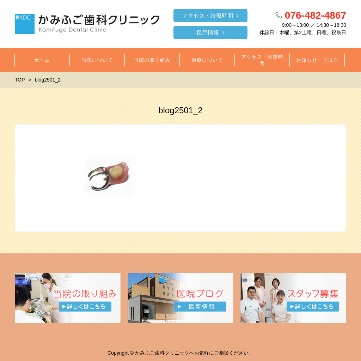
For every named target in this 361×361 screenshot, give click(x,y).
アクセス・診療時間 (207, 16)
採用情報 (207, 33)
